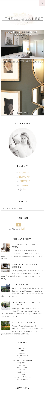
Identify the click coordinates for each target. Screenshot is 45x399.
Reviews (22, 370)
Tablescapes (22, 372)
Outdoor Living (22, 367)
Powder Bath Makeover (22, 61)
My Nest (22, 365)
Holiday (22, 358)
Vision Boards (22, 379)
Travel (22, 375)
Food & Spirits (22, 355)
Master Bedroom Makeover (22, 33)
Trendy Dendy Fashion (22, 377)
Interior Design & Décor (22, 360)
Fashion (22, 353)
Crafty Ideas (22, 348)
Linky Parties (23, 363)
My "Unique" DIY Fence (23, 322)
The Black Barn (20, 285)
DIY (22, 351)
